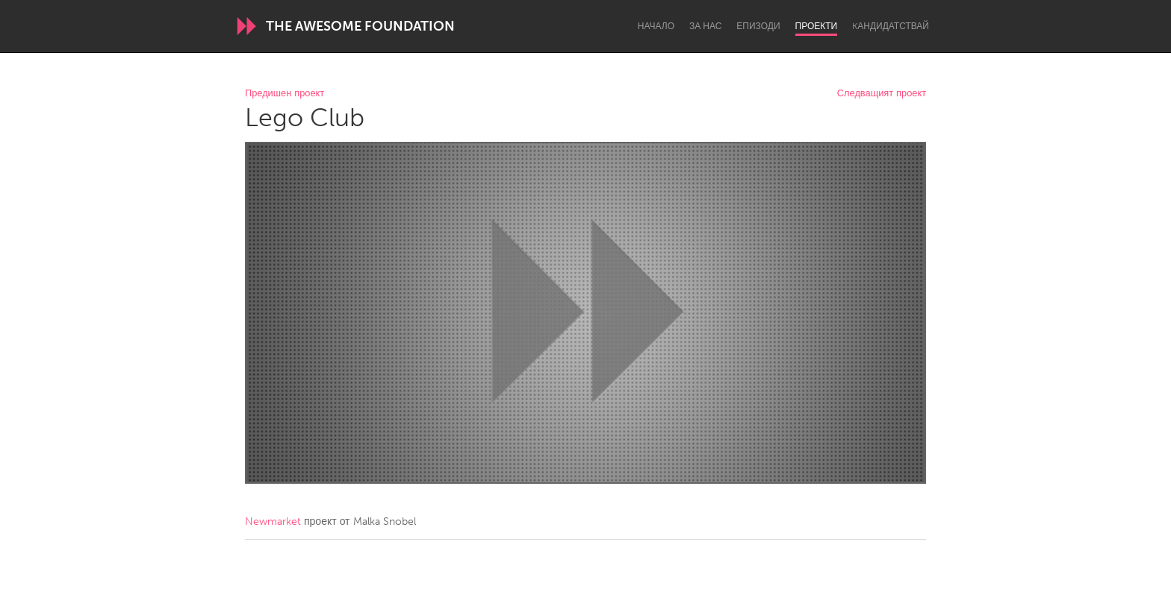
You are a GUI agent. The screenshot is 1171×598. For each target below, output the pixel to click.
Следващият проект (881, 94)
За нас (705, 26)
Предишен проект (284, 94)
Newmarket (273, 521)
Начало (656, 26)
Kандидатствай (890, 26)
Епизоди (758, 26)
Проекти (816, 26)
